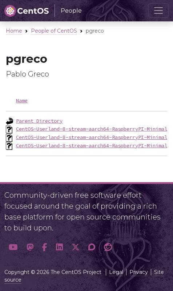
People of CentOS (54, 31)
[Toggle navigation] (158, 10)
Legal (116, 272)
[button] (13, 247)
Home (14, 31)
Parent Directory (39, 121)
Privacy (138, 272)
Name (22, 100)
